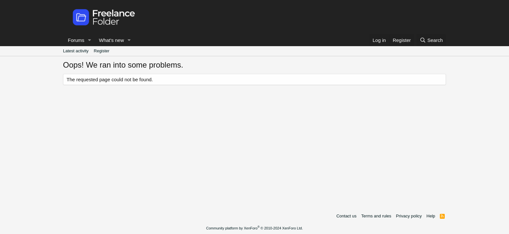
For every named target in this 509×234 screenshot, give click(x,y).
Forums (76, 40)
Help (431, 216)
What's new (111, 40)
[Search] (431, 40)
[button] (89, 40)
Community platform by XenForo (254, 228)
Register (101, 50)
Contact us (346, 216)
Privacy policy (409, 216)
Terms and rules (376, 216)
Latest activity (76, 50)
